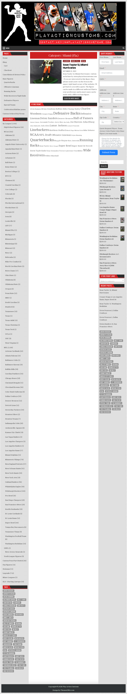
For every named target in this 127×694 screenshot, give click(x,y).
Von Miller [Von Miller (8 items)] (19, 668)
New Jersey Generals (14, 552)
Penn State (9, 293)
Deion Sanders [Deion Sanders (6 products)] (49, 118)
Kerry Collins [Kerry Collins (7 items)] (8, 638)
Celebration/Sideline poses (15, 109)
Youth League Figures (12, 556)
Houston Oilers (11, 414)
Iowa (7, 216)
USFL (6, 548)
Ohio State (9, 275)
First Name (104, 57)
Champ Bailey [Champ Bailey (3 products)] (73, 109)
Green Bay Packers (12, 410)
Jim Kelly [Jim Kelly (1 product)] (67, 122)
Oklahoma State (11, 284)
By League (7, 124)
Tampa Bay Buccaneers (14, 527)
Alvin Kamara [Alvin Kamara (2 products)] (35, 109)
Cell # (102, 79)
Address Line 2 (118, 94)
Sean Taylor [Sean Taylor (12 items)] (20, 659)
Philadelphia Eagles (13, 487)
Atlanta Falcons (11, 356)
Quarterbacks (9, 82)
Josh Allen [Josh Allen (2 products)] (44, 126)
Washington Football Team (15, 536)
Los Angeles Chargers (14, 441)
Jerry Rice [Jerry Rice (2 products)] (58, 122)
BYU (7, 176)
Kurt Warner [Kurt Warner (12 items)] (7, 641)
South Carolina (11, 302)
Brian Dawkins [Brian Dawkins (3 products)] (48, 109)
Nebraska (9, 257)
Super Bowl (10, 523)
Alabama (8, 135)
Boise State (9, 167)
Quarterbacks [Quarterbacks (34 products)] (42, 140)
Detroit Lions (10, 405)
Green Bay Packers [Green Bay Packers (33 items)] (9, 620)
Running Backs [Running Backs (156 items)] (8, 659)
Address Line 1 (105, 94)
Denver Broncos (11, 401)
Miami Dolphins (11, 455)
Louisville (9, 221)
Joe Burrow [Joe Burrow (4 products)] (76, 122)
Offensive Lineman (11, 87)
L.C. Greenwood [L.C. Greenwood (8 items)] (19, 641)
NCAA (83, 61)
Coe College (10, 189)
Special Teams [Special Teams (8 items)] (8, 662)
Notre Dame (10, 271)
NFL (5, 347)
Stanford (8, 307)
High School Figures (12, 127)
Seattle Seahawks (12, 509)
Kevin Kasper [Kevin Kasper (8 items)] (19, 638)
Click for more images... (72, 98)
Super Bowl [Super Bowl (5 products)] (65, 146)
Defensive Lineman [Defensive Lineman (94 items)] (9, 611)
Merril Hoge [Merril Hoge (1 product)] (70, 130)
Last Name (117, 57)
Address (103, 90)
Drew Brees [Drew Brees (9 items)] (19, 614)
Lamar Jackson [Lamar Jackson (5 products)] (58, 125)
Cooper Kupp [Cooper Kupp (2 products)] (47, 114)
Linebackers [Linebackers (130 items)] (7, 644)
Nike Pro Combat (12, 262)
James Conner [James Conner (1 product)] (34, 122)
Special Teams (9, 105)
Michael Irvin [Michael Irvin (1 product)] (78, 130)
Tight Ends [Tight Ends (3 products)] (41, 151)
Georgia (8, 212)
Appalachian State (12, 149)
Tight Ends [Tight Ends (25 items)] (22, 665)
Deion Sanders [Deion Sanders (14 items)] (8, 614)
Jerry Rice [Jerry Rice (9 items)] (6, 629)
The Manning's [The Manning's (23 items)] (20, 662)
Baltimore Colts (11, 360)
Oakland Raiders (11, 482)
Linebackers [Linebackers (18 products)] (39, 130)
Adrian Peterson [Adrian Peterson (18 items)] (9, 594)
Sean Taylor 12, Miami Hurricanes (75, 66)
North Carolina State (13, 266)
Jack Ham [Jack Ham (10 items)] (6, 626)
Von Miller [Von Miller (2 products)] (78, 151)
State (115, 107)
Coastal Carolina (11, 185)
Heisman (6, 569)
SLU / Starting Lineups (12, 582)
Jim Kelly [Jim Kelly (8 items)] (15, 629)
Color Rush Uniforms (13, 392)
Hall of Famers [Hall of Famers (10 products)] (83, 118)
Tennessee (9, 311)
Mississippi (10, 244)
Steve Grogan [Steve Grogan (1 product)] (54, 146)
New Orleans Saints (13, 468)
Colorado (9, 194)
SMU (7, 298)
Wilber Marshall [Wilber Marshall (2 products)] (52, 156)
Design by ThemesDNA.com (63, 690)
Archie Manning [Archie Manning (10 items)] (8, 596)
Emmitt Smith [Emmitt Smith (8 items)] (8, 617)
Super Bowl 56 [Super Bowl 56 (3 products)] (78, 146)
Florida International (13, 203)
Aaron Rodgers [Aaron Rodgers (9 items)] (8, 591)
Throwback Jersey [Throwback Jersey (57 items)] (9, 665)
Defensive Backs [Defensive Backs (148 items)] (8, 608)
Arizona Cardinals (12, 351)
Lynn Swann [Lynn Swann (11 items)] (18, 644)
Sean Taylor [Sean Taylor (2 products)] (44, 146)
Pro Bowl (9, 496)
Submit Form (108, 152)
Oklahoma (9, 280)
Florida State (10, 208)
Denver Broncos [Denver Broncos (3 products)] (65, 118)
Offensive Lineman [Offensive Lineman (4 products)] (61, 135)
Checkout (8, 70)
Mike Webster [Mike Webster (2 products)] (89, 130)
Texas (7, 316)
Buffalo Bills (10, 369)
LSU (7, 226)
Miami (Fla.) (75, 61)
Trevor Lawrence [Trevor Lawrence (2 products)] (66, 151)
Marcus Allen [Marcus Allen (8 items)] (8, 647)
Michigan (9, 235)
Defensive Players (11, 100)
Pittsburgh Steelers (13, 491)
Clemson (8, 180)
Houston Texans (11, 419)
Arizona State (10, 153)
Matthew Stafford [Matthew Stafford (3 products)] (57, 130)
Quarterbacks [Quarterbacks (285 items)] (8, 656)
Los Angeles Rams (12, 450)
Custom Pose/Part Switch (13, 561)
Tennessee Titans (12, 532)
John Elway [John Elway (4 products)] (88, 122)
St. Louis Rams (11, 518)
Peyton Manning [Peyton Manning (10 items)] (8, 653)
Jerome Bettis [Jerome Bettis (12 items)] (16, 626)
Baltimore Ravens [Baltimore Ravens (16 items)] (9, 599)
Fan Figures (7, 565)
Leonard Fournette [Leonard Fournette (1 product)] (73, 126)
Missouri (8, 248)
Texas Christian (11, 325)
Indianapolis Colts (12, 423)
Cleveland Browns (12, 387)
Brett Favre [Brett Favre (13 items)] (21, 599)
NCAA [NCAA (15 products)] (34, 134)
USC (7, 338)
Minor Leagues (9, 577)
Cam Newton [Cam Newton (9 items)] (7, 602)
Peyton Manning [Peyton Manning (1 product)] (76, 135)
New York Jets (11, 478)
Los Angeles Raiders (13, 446)
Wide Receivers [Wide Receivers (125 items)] (8, 671)
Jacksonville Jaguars (13, 428)
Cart (5, 66)
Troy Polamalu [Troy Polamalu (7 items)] (8, 668)
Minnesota (9, 239)
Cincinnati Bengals (12, 383)
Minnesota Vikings (12, 460)
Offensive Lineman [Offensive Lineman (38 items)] (15, 650)
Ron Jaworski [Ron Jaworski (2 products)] (73, 141)
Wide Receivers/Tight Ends (15, 96)
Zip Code (103, 117)
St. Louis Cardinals (12, 514)
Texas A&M (9, 320)
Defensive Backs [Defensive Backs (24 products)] (66, 113)
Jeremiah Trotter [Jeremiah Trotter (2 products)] (47, 122)
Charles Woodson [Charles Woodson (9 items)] (9, 605)
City (101, 107)
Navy (7, 253)
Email (102, 68)
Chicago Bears (11, 378)
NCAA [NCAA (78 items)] (5, 650)
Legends (66, 61)
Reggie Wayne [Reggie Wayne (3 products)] (61, 140)
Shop (5, 62)
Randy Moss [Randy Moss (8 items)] (19, 656)
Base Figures (8, 79)
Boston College (11, 171)
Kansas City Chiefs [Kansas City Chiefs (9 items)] (9, 635)
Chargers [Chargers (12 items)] (17, 602)
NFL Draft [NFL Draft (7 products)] (45, 134)
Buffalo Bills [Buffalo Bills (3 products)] (61, 109)
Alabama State (10, 140)
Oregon (8, 289)
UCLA (7, 334)
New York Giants (11, 473)
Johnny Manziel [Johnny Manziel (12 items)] (8, 632)
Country (116, 117)
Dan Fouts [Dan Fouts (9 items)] (21, 605)
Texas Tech (9, 329)
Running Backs (10, 91)
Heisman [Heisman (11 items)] (18, 623)
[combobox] (112, 280)
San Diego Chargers (13, 500)
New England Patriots (14, 464)
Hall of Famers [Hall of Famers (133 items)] (8, 623)
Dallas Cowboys (11, 396)
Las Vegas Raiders (12, 437)
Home (5, 58)
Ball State (9, 162)
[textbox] (112, 281)
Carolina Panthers (12, 374)
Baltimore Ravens (12, 365)
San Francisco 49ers (13, 505)
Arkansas (9, 158)
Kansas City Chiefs (12, 432)
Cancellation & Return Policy (14, 75)
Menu (7, 48)
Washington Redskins (13, 544)
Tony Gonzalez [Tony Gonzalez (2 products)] (52, 151)
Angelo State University (14, 144)
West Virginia (10, 343)
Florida (8, 198)
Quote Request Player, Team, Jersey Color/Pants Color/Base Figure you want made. (112, 131)
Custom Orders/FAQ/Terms (13, 114)
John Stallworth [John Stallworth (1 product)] (35, 126)
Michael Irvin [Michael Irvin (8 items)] (19, 647)
